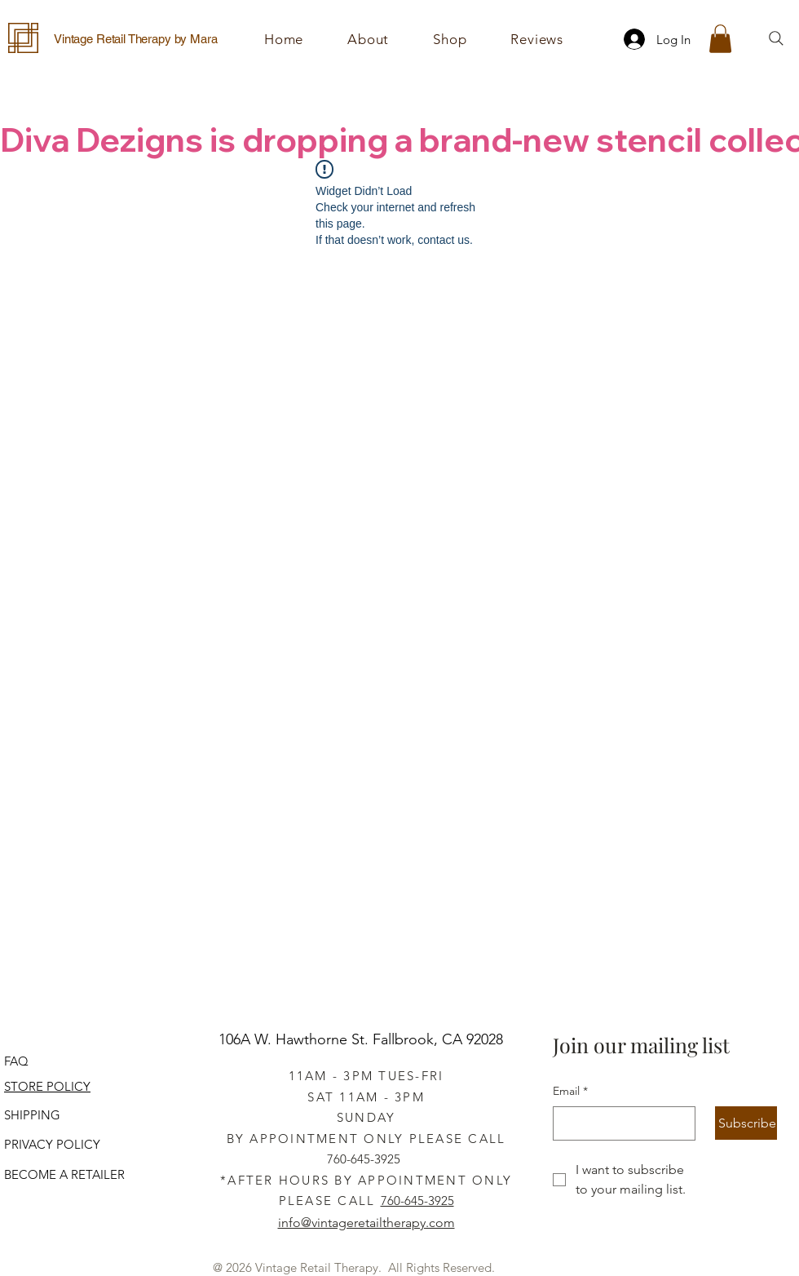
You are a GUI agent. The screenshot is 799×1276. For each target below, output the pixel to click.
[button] (449, 39)
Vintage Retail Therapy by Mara (136, 39)
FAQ (16, 1061)
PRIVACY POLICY (52, 1144)
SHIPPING (32, 1115)
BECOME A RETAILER (64, 1174)
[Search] (776, 38)
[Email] (619, 1123)
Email (570, 1091)
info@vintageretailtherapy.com (366, 1222)
